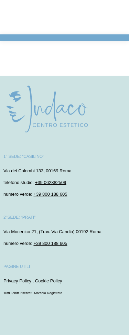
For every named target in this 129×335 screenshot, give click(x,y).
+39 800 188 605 (50, 194)
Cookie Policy (48, 280)
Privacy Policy (17, 280)
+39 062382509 (50, 182)
